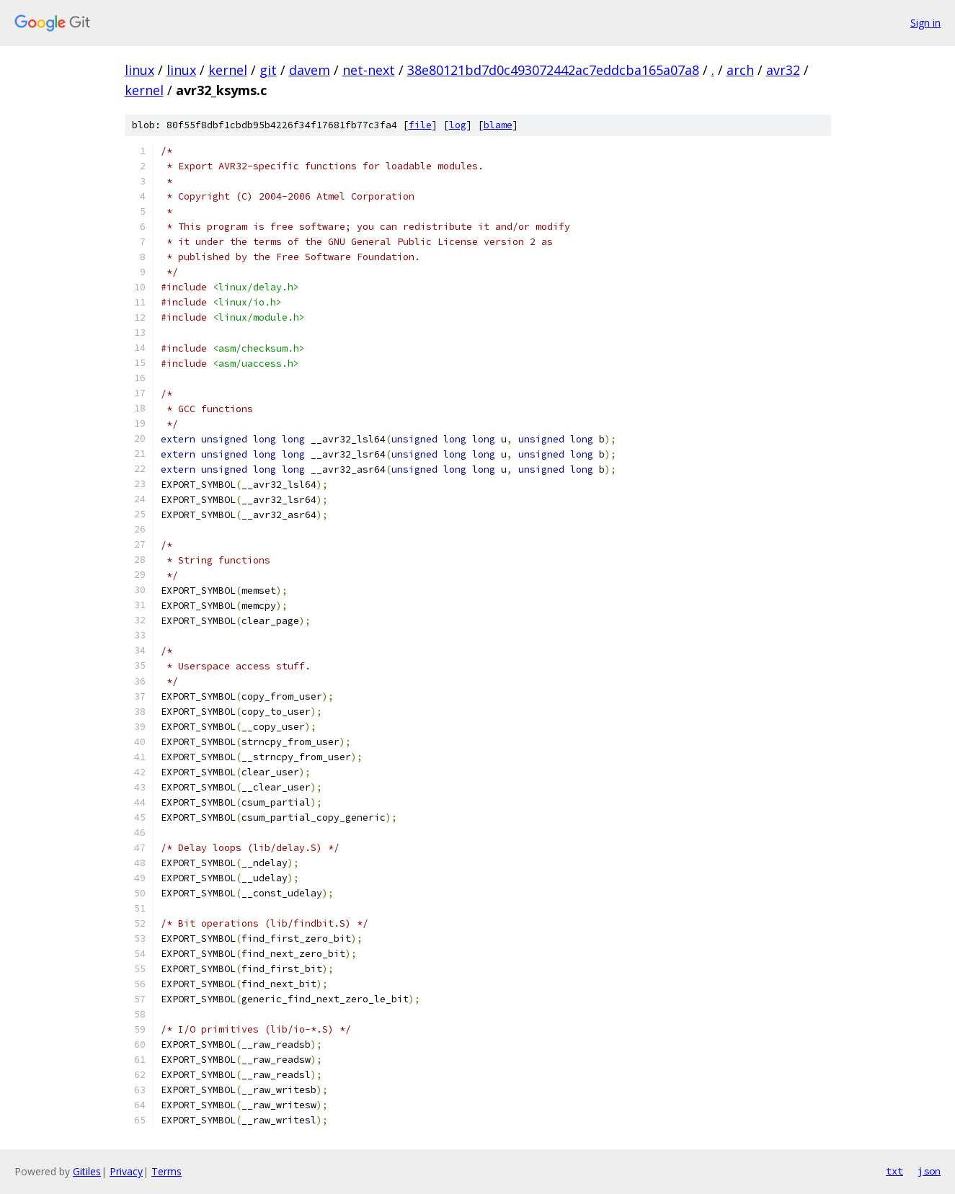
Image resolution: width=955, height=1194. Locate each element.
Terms (166, 1171)
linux (139, 70)
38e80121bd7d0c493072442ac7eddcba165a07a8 (553, 70)
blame (498, 125)
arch (740, 70)
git (268, 70)
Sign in (925, 23)
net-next (368, 70)
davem (309, 70)
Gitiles (87, 1171)
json (929, 1170)
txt (894, 1170)
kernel (227, 70)
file (420, 125)
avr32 (783, 70)
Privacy (126, 1171)
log (457, 125)
